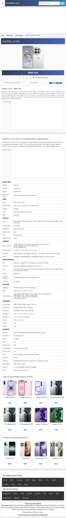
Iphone (12, 480)
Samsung (19, 480)
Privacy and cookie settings (33, 503)
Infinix (13, 484)
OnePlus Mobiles (19, 35)
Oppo (33, 480)
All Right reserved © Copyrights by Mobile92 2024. (33, 515)
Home (2, 35)
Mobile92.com (12, 3)
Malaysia (16, 498)
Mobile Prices (9, 35)
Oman (51, 493)
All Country (25, 498)
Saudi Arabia (7, 498)
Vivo (47, 480)
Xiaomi (27, 480)
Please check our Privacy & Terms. (33, 512)
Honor (26, 484)
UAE (44, 493)
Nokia (5, 480)
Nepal (22, 493)
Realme (40, 480)
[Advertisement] (33, 20)
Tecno (19, 484)
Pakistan (29, 493)
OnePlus (6, 484)
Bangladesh (6, 493)
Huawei (53, 480)
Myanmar (38, 493)
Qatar (57, 493)
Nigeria (15, 493)
